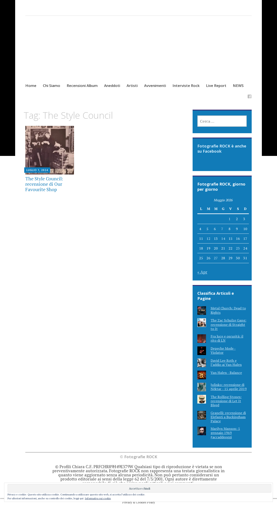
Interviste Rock (186, 85)
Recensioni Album (82, 85)
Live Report (216, 85)
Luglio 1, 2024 (37, 170)
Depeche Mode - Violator (223, 350)
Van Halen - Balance (226, 372)
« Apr (202, 272)
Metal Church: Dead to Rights (228, 310)
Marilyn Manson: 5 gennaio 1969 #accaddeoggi (225, 432)
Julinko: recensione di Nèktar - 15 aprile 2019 (229, 386)
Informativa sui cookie (98, 498)
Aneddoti (112, 85)
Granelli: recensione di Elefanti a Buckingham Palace (228, 416)
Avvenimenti (155, 85)
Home (30, 85)
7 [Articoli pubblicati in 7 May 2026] (222, 228)
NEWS (238, 85)
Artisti (132, 85)
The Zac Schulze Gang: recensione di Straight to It (228, 324)
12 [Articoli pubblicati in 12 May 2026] (208, 238)
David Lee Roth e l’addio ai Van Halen (226, 362)
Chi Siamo (51, 85)
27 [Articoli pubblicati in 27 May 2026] (216, 258)
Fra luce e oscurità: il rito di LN (227, 338)
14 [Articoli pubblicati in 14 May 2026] (223, 238)
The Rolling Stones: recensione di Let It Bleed (226, 400)
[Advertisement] (138, 53)
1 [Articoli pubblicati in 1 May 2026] (229, 218)
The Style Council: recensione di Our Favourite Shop (44, 184)
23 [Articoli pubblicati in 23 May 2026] (238, 248)
